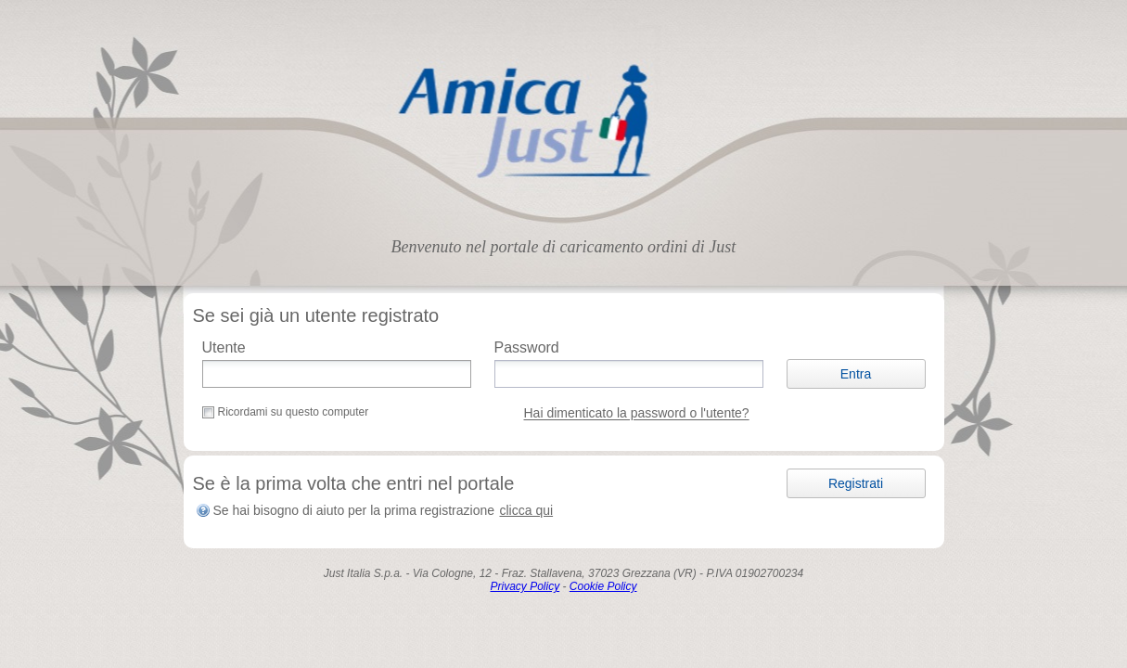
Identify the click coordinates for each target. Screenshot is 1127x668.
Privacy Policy (524, 586)
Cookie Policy (603, 586)
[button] (856, 374)
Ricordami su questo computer (293, 411)
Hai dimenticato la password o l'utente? (636, 413)
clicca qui (527, 510)
